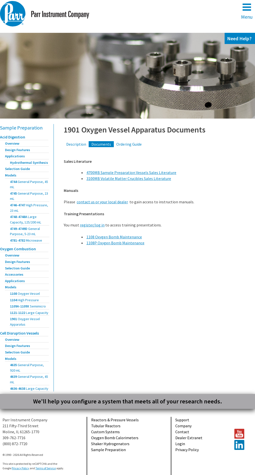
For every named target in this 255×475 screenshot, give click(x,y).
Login (180, 443)
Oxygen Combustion (18, 248)
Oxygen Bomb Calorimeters (114, 437)
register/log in (92, 224)
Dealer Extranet (188, 437)
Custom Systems (105, 431)
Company (183, 425)
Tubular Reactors (106, 425)
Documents (101, 144)
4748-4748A (25, 219)
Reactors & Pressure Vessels (115, 419)
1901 (25, 322)
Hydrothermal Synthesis (29, 162)
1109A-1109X (28, 306)
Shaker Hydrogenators (110, 443)
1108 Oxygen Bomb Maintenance (114, 236)
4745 (29, 196)
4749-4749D (25, 231)
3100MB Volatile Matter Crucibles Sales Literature (128, 178)
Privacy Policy (187, 449)
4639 (29, 379)
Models (10, 175)
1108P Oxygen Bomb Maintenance (115, 242)
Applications (15, 156)
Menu (247, 11)
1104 (24, 300)
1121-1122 (29, 312)
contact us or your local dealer (102, 201)
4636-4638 (29, 388)
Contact (182, 431)
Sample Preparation (21, 128)
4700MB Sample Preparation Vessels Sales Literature (131, 172)
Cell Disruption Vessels (19, 333)
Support (182, 419)
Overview (12, 143)
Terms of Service (45, 468)
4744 (29, 184)
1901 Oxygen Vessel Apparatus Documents (134, 130)
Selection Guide (17, 169)
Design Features (17, 150)
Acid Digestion (12, 136)
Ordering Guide (129, 144)
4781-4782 (26, 240)
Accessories (14, 274)
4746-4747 (29, 208)
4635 (27, 368)
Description (76, 144)
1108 (25, 293)
